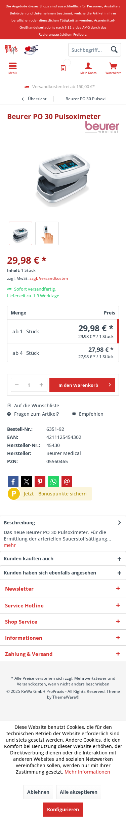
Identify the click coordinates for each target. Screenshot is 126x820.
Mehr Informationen (87, 772)
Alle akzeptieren (78, 792)
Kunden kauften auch (28, 558)
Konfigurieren (63, 809)
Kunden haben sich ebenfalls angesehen (50, 572)
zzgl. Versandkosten (49, 278)
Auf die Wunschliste (33, 405)
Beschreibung (19, 522)
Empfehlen (87, 414)
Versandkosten (31, 684)
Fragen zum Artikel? (33, 414)
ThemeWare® (65, 697)
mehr (10, 545)
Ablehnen (38, 792)
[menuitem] (113, 68)
